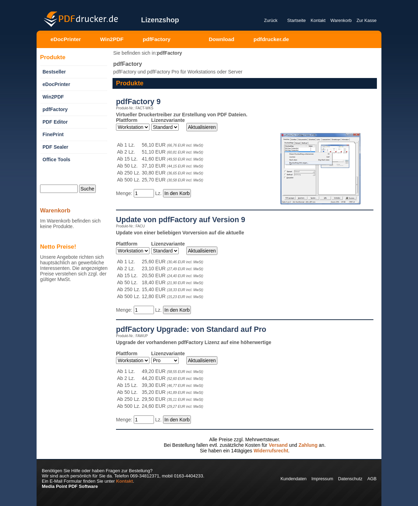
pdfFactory (157, 39)
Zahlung (308, 445)
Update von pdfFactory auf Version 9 (180, 220)
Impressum (322, 478)
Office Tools (56, 159)
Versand (278, 445)
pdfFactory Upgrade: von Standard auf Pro (191, 329)
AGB (372, 478)
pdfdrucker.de (271, 39)
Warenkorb (340, 20)
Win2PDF (111, 39)
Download (221, 39)
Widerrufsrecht (271, 450)
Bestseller (54, 72)
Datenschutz (350, 478)
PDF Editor (55, 122)
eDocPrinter (66, 39)
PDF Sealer (55, 147)
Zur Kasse (367, 20)
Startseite (296, 20)
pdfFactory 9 (138, 102)
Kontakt (318, 20)
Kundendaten (293, 478)
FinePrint (53, 134)
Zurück (271, 20)
